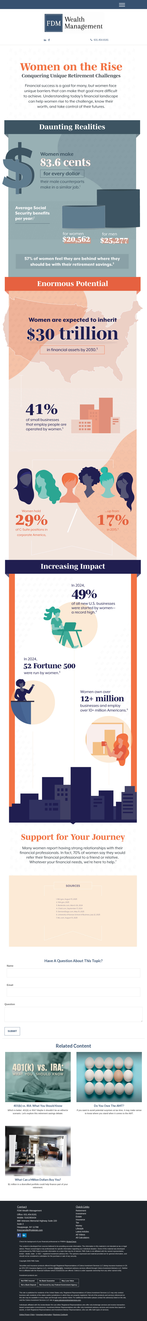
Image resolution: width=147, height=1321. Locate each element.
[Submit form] (12, 1031)
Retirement (81, 1210)
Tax (77, 1222)
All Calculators (82, 1237)
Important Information (44, 1314)
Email (10, 985)
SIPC (61, 1268)
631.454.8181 (99, 40)
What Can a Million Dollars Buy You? (38, 1179)
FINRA (56, 1268)
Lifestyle (80, 1228)
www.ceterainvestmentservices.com (68, 1300)
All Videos (80, 1234)
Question (10, 1004)
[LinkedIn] (45, 40)
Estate (79, 1216)
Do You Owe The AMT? (109, 1105)
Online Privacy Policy (27, 1314)
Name (10, 966)
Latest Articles (82, 1231)
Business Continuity (60, 1314)
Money (79, 1225)
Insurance (80, 1219)
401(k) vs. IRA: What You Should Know (38, 1105)
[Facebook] (49, 40)
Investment (81, 1213)
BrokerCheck (71, 1241)
